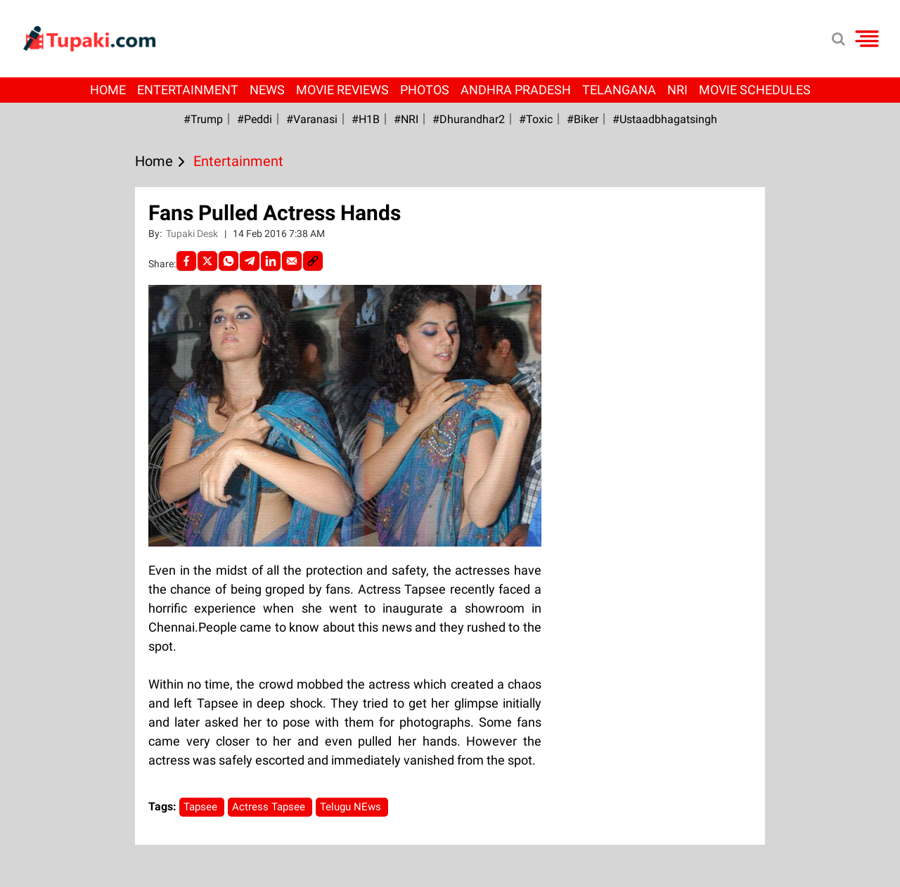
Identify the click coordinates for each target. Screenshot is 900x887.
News (267, 89)
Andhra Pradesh (516, 89)
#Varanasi (312, 119)
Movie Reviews (342, 89)
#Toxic (536, 119)
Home (108, 89)
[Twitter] (207, 261)
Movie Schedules (755, 89)
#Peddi (254, 119)
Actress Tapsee (270, 806)
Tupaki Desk (193, 233)
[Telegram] (249, 261)
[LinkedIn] (270, 261)
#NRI (406, 119)
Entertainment (187, 89)
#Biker (582, 119)
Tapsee (202, 806)
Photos (424, 89)
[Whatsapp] (228, 261)
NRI (677, 89)
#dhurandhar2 (468, 119)
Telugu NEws (352, 806)
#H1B (366, 119)
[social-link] (312, 261)
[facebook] (186, 261)
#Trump (203, 119)
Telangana (619, 89)
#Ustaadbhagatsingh (664, 119)
